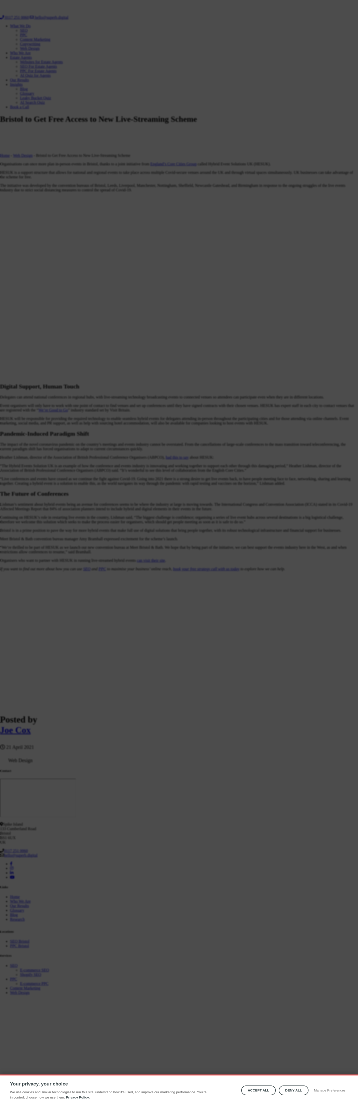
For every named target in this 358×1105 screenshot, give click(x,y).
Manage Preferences (330, 1090)
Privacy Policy (77, 1097)
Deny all (293, 1090)
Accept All (258, 1090)
